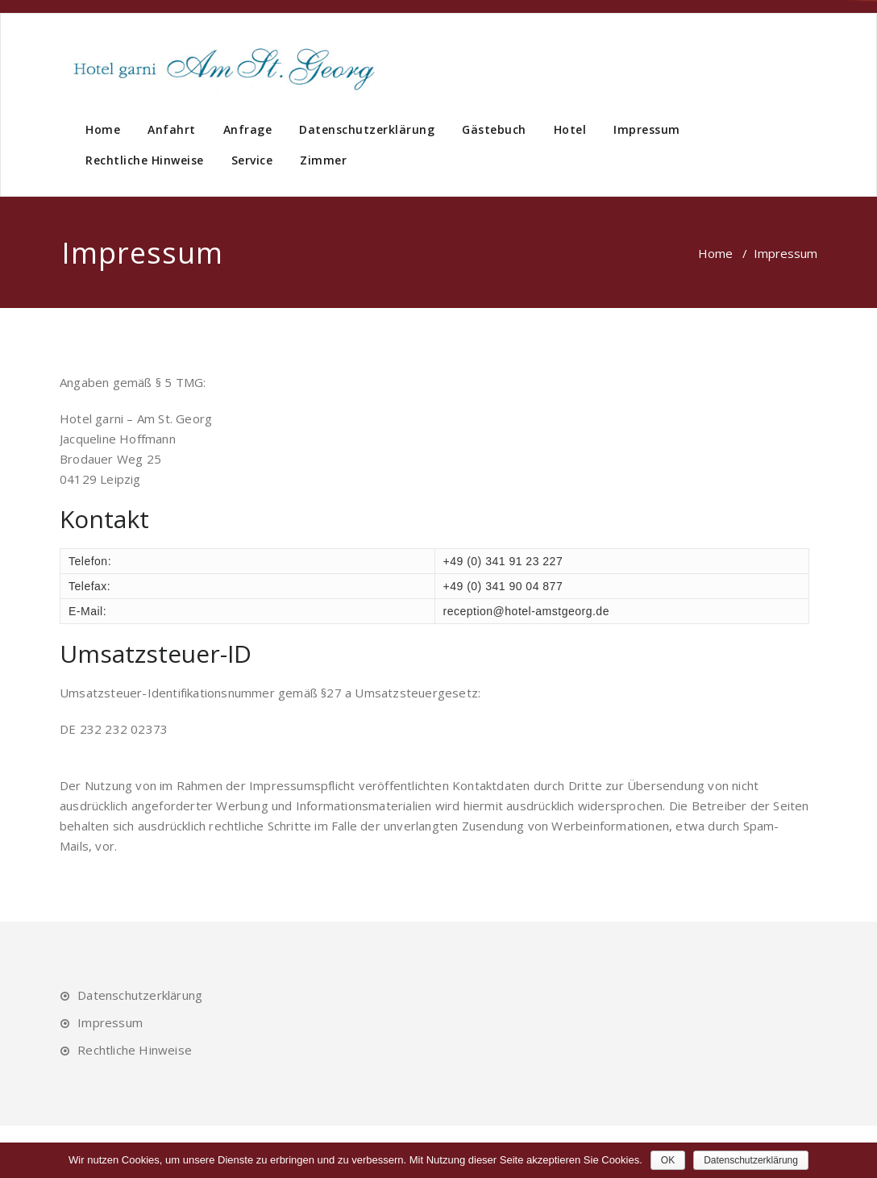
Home (102, 129)
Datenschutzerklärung (366, 129)
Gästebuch (494, 129)
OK (668, 1160)
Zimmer (323, 160)
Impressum (646, 129)
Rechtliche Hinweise (144, 160)
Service (252, 160)
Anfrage (247, 129)
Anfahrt (172, 129)
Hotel (570, 129)
